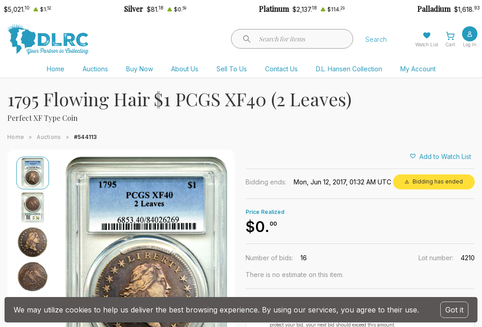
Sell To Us (231, 69)
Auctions (95, 69)
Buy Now (139, 69)
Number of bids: (269, 258)
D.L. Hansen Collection (349, 69)
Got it (454, 309)
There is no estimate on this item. (295, 274)
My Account (418, 69)
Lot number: (435, 258)
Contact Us (281, 69)
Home (55, 69)
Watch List (426, 44)
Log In (470, 44)
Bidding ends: (266, 182)
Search (376, 39)
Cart (450, 44)
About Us (184, 69)
